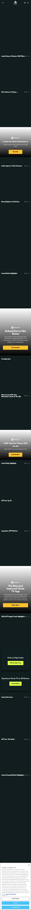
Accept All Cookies (15, 907)
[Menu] (2, 3)
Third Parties (4, 896)
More (27, 56)
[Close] (29, 865)
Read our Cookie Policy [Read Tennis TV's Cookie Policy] (11, 894)
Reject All (15, 903)
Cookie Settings (15, 899)
